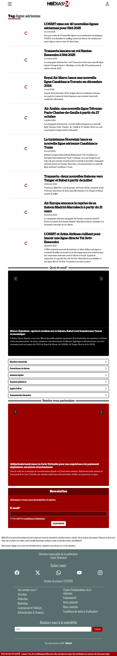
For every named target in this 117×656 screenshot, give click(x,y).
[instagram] (100, 572)
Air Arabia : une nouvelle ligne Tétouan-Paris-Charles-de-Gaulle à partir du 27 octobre (73, 112)
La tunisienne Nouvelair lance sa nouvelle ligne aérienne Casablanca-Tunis (71, 143)
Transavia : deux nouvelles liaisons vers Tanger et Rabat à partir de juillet (73, 178)
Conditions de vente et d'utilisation (80, 611)
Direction (22, 594)
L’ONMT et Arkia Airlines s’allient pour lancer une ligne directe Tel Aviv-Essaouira (72, 238)
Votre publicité (70, 602)
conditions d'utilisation (34, 519)
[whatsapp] (58, 572)
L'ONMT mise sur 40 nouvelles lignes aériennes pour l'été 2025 (71, 26)
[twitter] (38, 572)
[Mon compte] (107, 4)
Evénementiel (69, 598)
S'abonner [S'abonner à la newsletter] (58, 524)
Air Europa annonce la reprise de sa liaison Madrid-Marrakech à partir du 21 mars (73, 207)
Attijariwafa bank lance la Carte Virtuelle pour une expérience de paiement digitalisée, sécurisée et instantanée (54, 465)
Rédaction (23, 599)
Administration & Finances (31, 612)
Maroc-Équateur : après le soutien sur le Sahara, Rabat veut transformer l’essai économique (56, 332)
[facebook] (17, 572)
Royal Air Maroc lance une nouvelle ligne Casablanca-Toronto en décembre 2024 (73, 82)
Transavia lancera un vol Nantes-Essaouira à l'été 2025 (68, 53)
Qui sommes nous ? (27, 590)
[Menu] (9, 4)
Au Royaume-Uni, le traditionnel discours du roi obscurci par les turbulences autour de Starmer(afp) (64, 654)
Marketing (23, 603)
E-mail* (15, 508)
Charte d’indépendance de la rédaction (77, 592)
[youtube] (79, 572)
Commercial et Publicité (30, 608)
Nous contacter (70, 607)
